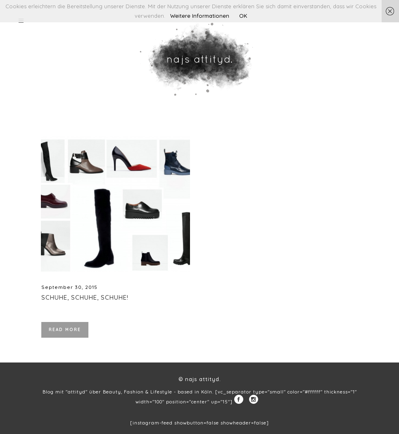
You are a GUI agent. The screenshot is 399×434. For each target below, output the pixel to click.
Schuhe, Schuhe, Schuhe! (84, 297)
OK (243, 15)
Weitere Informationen (199, 15)
